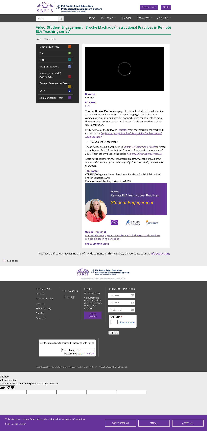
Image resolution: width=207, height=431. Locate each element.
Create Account (149, 7)
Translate (85, 353)
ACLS (42, 91)
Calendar (126, 18)
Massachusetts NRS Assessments (50, 75)
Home (91, 18)
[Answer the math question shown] (114, 322)
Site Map (40, 313)
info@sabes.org (160, 253)
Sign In (166, 7)
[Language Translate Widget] (78, 350)
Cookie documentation (15, 424)
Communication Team (51, 97)
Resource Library (43, 308)
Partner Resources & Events (55, 83)
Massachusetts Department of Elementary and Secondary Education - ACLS (64, 367)
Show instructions (127, 322)
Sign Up (114, 332)
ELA (87, 105)
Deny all (154, 423)
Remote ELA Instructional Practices (140, 146)
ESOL (42, 60)
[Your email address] (121, 302)
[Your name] (121, 295)
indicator (122, 129)
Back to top (12, 261)
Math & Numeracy (49, 46)
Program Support (49, 66)
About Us (40, 293)
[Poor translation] (10, 387)
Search (61, 18)
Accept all (187, 423)
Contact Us (41, 318)
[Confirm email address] (121, 309)
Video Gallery (50, 39)
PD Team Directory (44, 298)
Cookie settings (120, 423)
